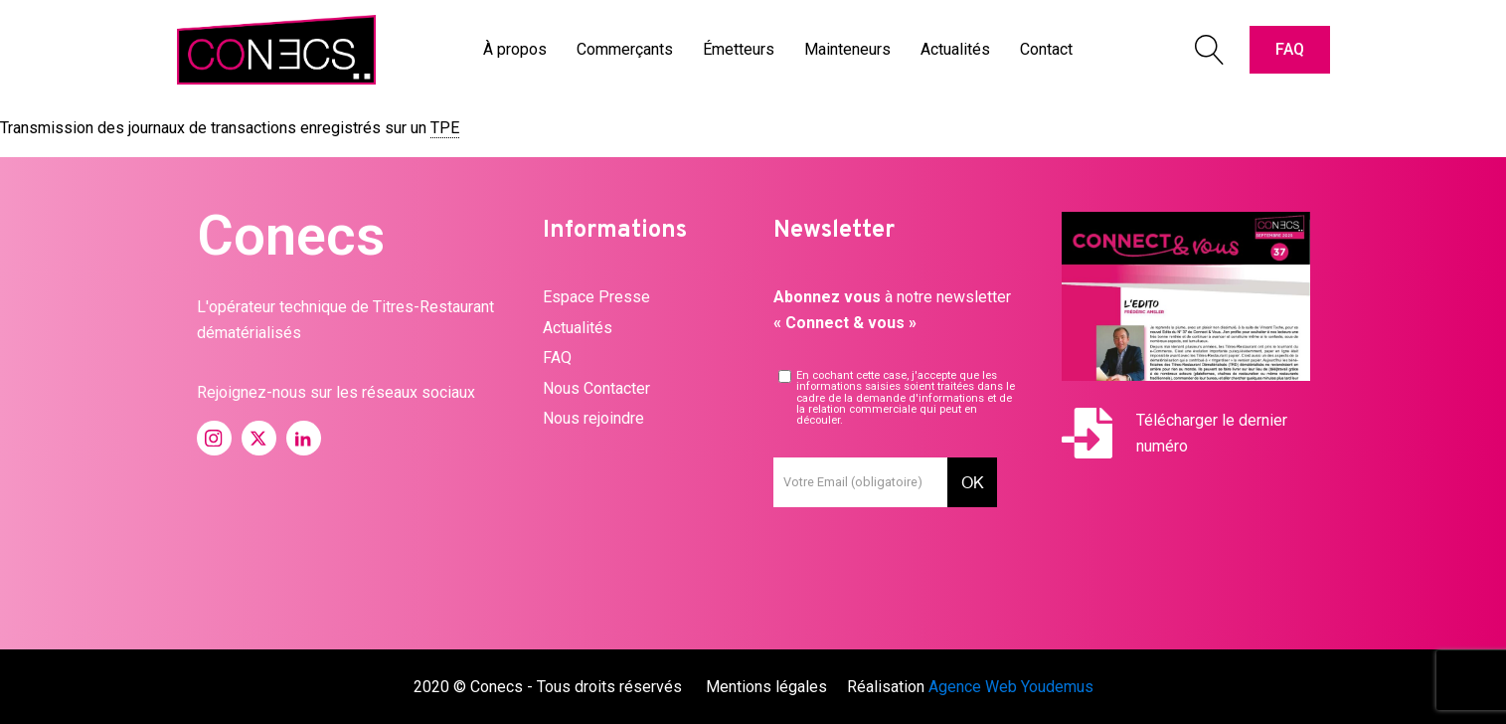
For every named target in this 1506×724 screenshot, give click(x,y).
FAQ (1289, 49)
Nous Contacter (596, 388)
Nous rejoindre (593, 418)
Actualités (577, 327)
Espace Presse (596, 296)
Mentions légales (766, 686)
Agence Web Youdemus (1010, 686)
